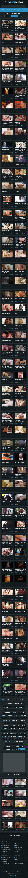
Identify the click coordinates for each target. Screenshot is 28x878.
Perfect (21, 707)
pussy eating (6, 738)
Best (4, 715)
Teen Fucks (5, 718)
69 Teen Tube (17, 861)
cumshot (21, 710)
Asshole (5, 733)
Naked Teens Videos (6, 867)
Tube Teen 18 (17, 867)
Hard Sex (6, 725)
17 (25, 699)
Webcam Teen (22, 736)
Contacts (11, 875)
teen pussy (17, 857)
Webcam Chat (15, 725)
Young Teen (7, 707)
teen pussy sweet (5, 843)
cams (13, 723)
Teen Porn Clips (5, 845)
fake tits (12, 728)
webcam (7, 741)
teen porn (4, 855)
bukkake (14, 720)
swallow (21, 723)
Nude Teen (17, 838)
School (7, 723)
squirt (14, 749)
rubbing (13, 718)
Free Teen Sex (18, 847)
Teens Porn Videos (6, 865)
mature (23, 715)
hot (14, 712)
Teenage (22, 720)
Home (2, 9)
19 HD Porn (17, 851)
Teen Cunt (17, 843)
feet (17, 715)
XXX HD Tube (17, 849)
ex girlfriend (12, 736)
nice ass (10, 715)
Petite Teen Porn (5, 863)
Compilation (12, 710)
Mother (8, 744)
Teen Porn (4, 859)
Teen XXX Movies (5, 857)
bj (22, 746)
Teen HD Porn (5, 841)
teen (15, 707)
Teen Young (7, 712)
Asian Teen (8, 746)
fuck (4, 736)
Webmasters (16, 875)
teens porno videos (19, 841)
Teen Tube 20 (17, 845)
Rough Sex (21, 728)
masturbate (13, 733)
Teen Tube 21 (17, 859)
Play (23, 725)
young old (6, 720)
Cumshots (23, 731)
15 (19, 699)
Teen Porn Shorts (5, 849)
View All (21, 749)
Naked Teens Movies (19, 840)
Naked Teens (4, 851)
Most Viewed (17, 9)
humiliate (7, 749)
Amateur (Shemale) (17, 741)
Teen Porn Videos (5, 840)
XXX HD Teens (5, 847)
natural (14, 731)
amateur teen (22, 718)
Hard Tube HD (5, 853)
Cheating (21, 712)
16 (22, 699)
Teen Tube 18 (4, 861)
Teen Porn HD (5, 838)
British (14, 738)
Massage (16, 746)
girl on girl (5, 731)
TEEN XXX (16, 865)
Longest (24, 9)
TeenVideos (14, 2)
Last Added (9, 9)
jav (5, 710)
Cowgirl (22, 733)
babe (5, 728)
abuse (15, 744)
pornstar (22, 738)
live (20, 744)
